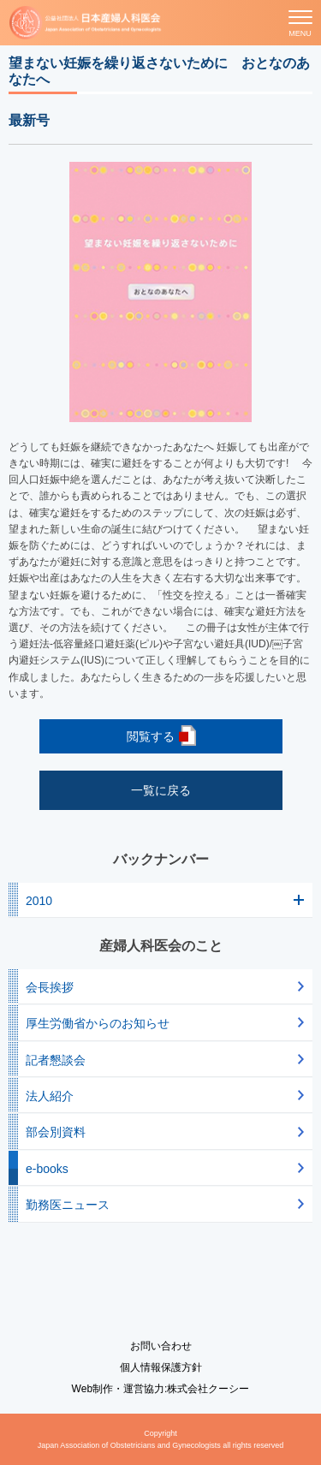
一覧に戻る (161, 790)
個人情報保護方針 (161, 1367)
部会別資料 (56, 1132)
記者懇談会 (56, 1060)
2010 (39, 901)
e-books (47, 1169)
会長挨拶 (50, 987)
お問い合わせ (161, 1346)
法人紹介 (50, 1096)
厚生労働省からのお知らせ (97, 1023)
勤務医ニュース (68, 1205)
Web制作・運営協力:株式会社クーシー (161, 1389)
